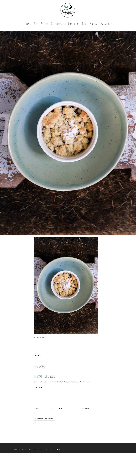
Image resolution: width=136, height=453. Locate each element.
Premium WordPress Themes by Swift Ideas (52, 449)
